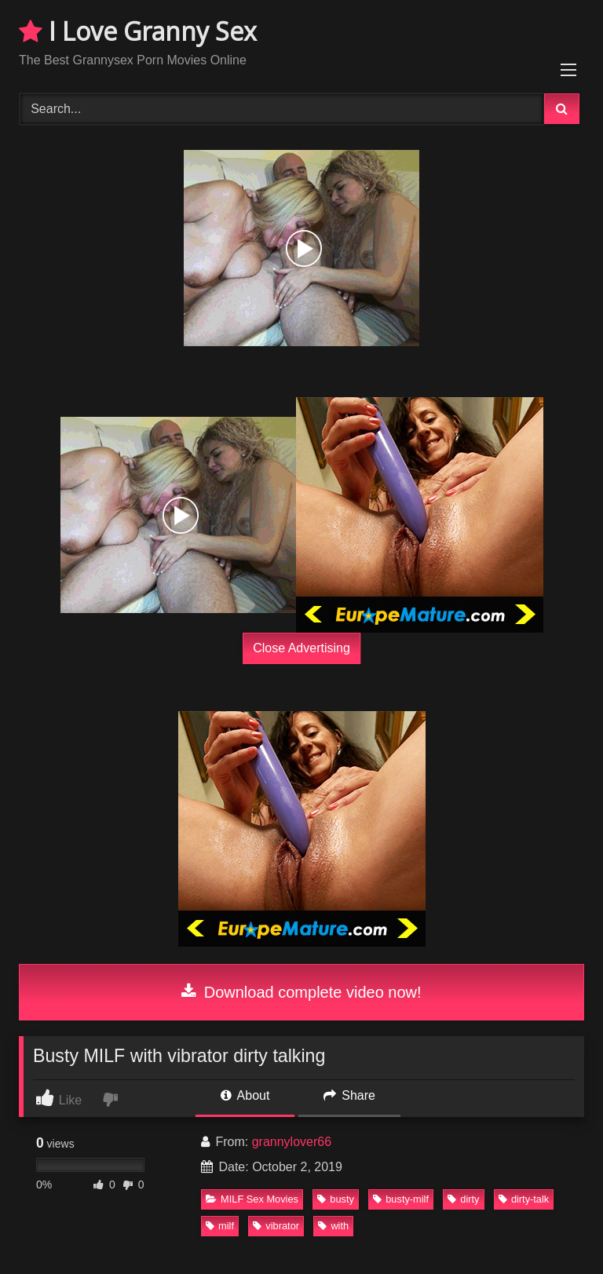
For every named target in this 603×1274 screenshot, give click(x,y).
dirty (463, 1199)
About (245, 1095)
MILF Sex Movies (252, 1199)
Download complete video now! (301, 992)
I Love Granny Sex (138, 31)
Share (349, 1095)
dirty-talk (524, 1199)
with (333, 1226)
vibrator (276, 1226)
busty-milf (401, 1199)
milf (220, 1226)
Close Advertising (301, 648)
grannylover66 (291, 1141)
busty (335, 1199)
